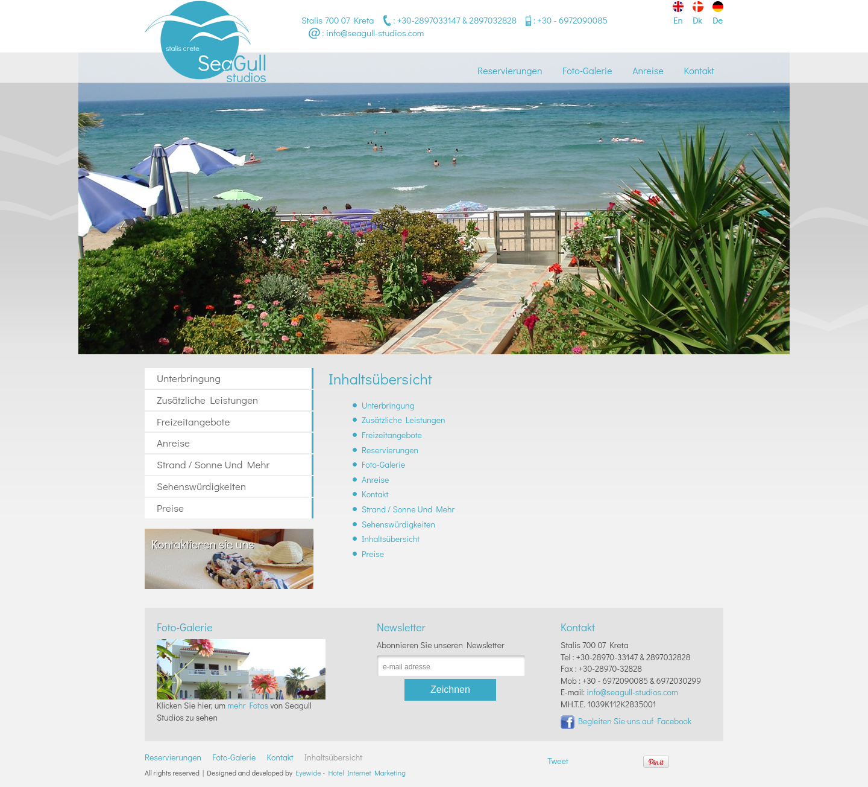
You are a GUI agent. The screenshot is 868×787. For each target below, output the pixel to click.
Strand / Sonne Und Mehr (213, 464)
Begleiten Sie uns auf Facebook (626, 721)
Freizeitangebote (193, 422)
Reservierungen (509, 70)
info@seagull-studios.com (375, 33)
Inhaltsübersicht (391, 538)
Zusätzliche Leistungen (207, 400)
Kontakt (699, 70)
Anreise (648, 70)
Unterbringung (189, 378)
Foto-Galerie (587, 70)
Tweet (557, 760)
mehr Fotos (247, 705)
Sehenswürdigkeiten (201, 486)
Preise (170, 508)
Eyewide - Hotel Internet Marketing (350, 772)
